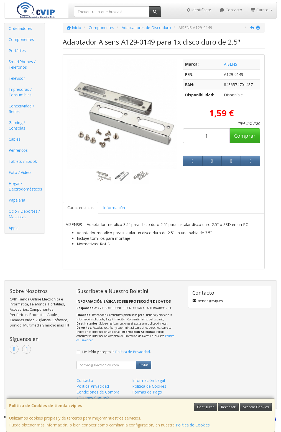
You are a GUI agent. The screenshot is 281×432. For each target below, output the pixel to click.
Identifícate (198, 9)
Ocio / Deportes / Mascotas (24, 214)
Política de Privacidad (132, 351)
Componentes (21, 39)
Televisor (17, 78)
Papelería (17, 200)
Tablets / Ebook (23, 161)
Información (114, 207)
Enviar (143, 364)
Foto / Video (20, 172)
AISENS (230, 64)
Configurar (205, 407)
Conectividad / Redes (21, 108)
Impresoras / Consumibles (20, 92)
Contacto (230, 9)
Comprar (245, 135)
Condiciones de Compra (97, 392)
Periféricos (18, 150)
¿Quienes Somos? (92, 397)
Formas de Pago (147, 392)
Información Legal (148, 380)
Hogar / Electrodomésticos (25, 186)
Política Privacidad (92, 386)
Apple (14, 227)
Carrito (262, 9)
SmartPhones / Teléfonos (22, 64)
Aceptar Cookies (256, 407)
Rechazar (228, 407)
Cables (15, 139)
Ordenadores (20, 28)
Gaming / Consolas (17, 125)
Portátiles (17, 50)
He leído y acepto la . (116, 351)
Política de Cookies (193, 425)
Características (80, 207)
